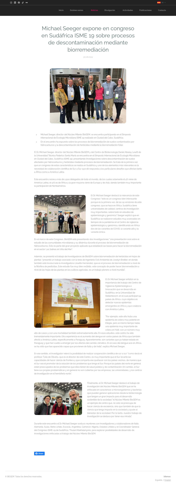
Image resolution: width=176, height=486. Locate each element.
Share (39, 453)
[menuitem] (126, 10)
